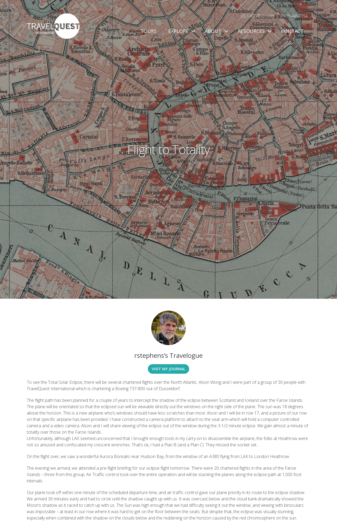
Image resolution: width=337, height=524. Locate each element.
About (215, 31)
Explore (180, 31)
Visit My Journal (168, 368)
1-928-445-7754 (294, 16)
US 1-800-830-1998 (257, 16)
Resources (253, 31)
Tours (148, 31)
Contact (292, 31)
